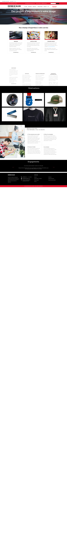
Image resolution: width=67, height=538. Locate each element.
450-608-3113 (39, 3)
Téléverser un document (5, 1)
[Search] (53, 3)
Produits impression (51, 178)
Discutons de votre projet (34, 18)
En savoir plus (15, 52)
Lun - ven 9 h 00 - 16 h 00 (13, 3)
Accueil (25, 6)
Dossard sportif (36, 180)
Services (34, 6)
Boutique (30, 6)
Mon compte (12, 1)
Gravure (35, 181)
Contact (45, 6)
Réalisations (40, 6)
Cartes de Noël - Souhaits (38, 178)
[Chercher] (57, 3)
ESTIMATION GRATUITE (54, 7)
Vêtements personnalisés (52, 180)
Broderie (16, 41)
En (48, 6)
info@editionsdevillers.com (30, 3)
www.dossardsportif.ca (51, 46)
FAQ (15, 1)
